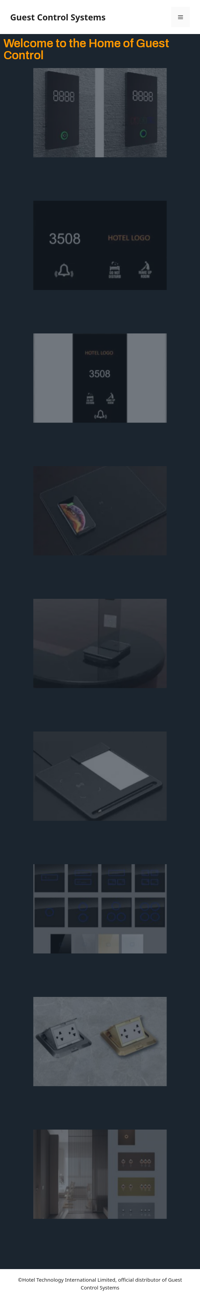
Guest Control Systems (58, 17)
